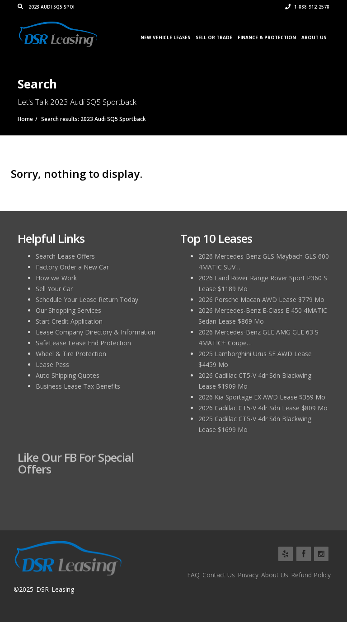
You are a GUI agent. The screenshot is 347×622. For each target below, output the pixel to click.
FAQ (193, 575)
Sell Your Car (54, 288)
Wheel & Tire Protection (71, 353)
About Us (313, 37)
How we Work (56, 278)
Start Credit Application (69, 321)
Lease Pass (52, 364)
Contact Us (218, 575)
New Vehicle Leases (165, 37)
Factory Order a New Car (72, 267)
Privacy (248, 575)
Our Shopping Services (68, 310)
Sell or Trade (214, 37)
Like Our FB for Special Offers (76, 463)
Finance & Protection (267, 37)
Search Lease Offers (65, 256)
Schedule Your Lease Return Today (87, 299)
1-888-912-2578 (307, 7)
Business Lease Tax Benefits (78, 386)
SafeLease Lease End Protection (83, 343)
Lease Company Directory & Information (95, 332)
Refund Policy (311, 575)
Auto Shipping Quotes (67, 375)
